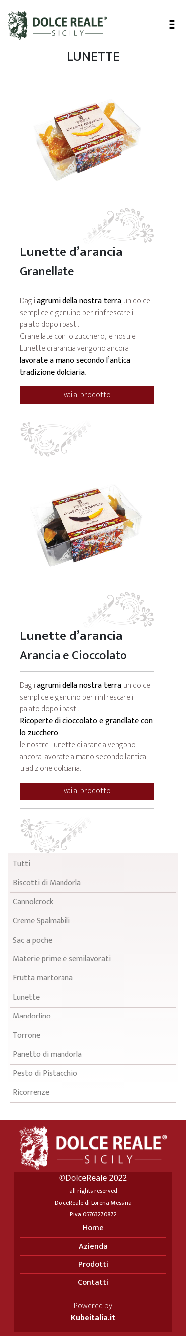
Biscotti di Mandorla (47, 883)
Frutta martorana (43, 978)
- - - (172, 22)
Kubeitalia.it (93, 1318)
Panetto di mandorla (47, 1054)
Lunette (26, 997)
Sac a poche (32, 940)
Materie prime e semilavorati (62, 959)
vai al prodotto (87, 395)
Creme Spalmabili (41, 921)
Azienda (93, 1246)
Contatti (93, 1282)
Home (93, 1228)
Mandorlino (32, 1016)
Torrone (26, 1035)
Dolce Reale (57, 25)
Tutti (21, 864)
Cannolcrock (33, 902)
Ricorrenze (31, 1092)
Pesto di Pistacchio (45, 1073)
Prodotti (93, 1264)
